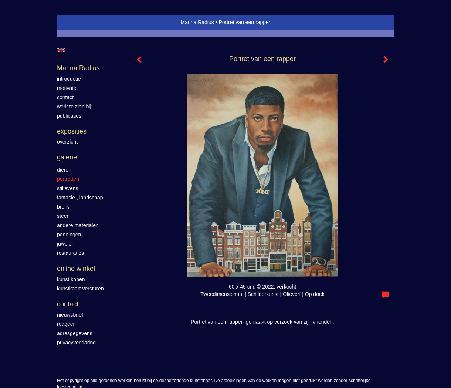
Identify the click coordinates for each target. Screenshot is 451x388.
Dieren (64, 170)
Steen (63, 216)
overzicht (67, 142)
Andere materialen (78, 225)
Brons (63, 207)
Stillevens (67, 188)
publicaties (69, 116)
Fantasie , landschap (80, 197)
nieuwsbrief (70, 315)
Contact (67, 304)
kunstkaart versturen (80, 288)
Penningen (69, 234)
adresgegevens (74, 333)
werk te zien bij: (74, 106)
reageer (66, 324)
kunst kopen (71, 279)
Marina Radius (197, 22)
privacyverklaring (76, 342)
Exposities (72, 131)
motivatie (67, 88)
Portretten (68, 179)
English (61, 50)
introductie (69, 79)
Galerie (67, 157)
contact (65, 97)
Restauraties (70, 253)
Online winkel (76, 268)
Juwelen (65, 244)
